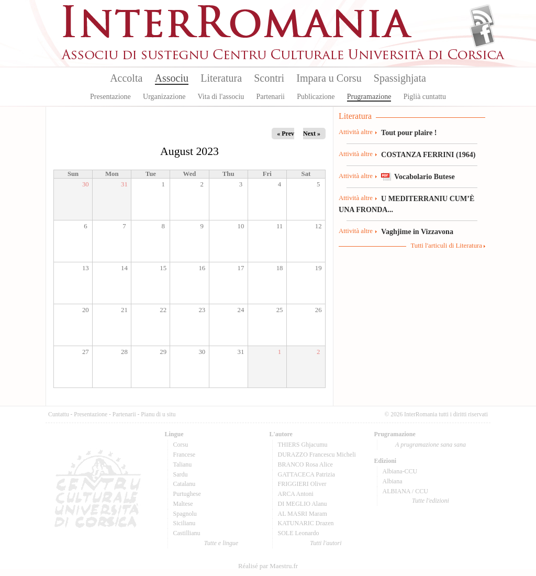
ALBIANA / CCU (405, 491)
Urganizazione (164, 97)
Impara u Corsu (328, 78)
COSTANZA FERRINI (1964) (428, 154)
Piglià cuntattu (425, 97)
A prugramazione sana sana (430, 444)
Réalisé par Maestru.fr (268, 566)
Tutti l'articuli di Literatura (446, 245)
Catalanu (184, 484)
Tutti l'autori (325, 543)
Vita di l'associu (221, 97)
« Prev (285, 133)
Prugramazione (369, 97)
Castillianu (186, 533)
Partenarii (270, 97)
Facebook (482, 34)
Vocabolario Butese (424, 176)
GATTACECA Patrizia (306, 474)
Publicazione (315, 97)
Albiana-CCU (400, 471)
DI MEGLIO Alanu (302, 503)
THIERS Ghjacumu (303, 444)
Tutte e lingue (221, 543)
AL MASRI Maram (302, 513)
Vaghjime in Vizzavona (417, 231)
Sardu (180, 474)
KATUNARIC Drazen (306, 523)
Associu (171, 78)
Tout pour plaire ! (409, 132)
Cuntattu (58, 414)
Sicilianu (184, 523)
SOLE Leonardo (298, 533)
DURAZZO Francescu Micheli (317, 454)
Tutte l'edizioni (430, 500)
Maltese (183, 503)
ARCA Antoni (296, 493)
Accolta (126, 78)
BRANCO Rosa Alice (305, 464)
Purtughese (187, 493)
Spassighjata (400, 78)
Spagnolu (185, 513)
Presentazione (110, 97)
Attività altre (356, 132)
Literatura (221, 78)
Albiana (393, 481)
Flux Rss (482, 17)
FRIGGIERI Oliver (302, 484)
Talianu (182, 464)
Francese (184, 454)
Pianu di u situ (158, 414)
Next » (311, 133)
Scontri (269, 78)
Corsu (180, 444)
